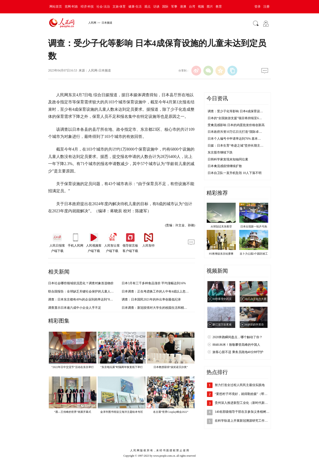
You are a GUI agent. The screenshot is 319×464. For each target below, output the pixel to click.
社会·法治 (103, 6)
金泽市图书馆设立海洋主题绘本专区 (121, 411)
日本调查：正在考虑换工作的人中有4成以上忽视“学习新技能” (164, 291)
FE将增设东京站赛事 (221, 253)
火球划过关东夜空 (221, 226)
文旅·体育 (119, 6)
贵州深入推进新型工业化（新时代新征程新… (246, 403)
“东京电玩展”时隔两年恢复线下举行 (121, 367)
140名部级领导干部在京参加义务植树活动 (243, 411)
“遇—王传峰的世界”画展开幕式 (72, 411)
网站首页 (55, 6)
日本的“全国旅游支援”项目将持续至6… (235, 118)
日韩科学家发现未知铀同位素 (228, 159)
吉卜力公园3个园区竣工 (254, 253)
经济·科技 (87, 6)
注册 (266, 6)
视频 (201, 6)
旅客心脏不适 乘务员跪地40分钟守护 (238, 352)
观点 (147, 6)
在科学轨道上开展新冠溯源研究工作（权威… (246, 420)
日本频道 (107, 22)
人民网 (92, 22)
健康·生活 (135, 6)
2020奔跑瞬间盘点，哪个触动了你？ (237, 337)
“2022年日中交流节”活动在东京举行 (72, 367)
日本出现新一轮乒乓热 (253, 226)
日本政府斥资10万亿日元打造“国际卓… (235, 131)
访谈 (156, 6)
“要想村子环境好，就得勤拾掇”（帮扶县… (244, 394)
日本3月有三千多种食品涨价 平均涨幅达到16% (154, 283)
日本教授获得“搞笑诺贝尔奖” (170, 367)
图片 (210, 6)
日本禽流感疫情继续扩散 (225, 166)
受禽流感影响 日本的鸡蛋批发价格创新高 (236, 125)
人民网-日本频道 (99, 70)
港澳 (183, 6)
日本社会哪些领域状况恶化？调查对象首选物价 (81, 283)
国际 (165, 6)
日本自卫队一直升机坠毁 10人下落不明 (235, 173)
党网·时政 (71, 6)
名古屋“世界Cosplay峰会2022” (170, 411)
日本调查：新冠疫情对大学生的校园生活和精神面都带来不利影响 (167, 307)
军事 (174, 6)
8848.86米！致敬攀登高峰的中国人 (236, 344)
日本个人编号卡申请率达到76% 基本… (234, 138)
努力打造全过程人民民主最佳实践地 (240, 385)
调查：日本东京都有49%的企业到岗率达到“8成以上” (84, 299)
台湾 (192, 6)
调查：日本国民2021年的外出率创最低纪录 (151, 299)
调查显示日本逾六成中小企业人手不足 (74, 307)
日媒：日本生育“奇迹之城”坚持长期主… (235, 145)
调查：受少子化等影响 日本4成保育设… (235, 111)
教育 (219, 6)
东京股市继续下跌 (220, 152)
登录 (257, 6)
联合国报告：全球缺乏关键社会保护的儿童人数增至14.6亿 (88, 291)
